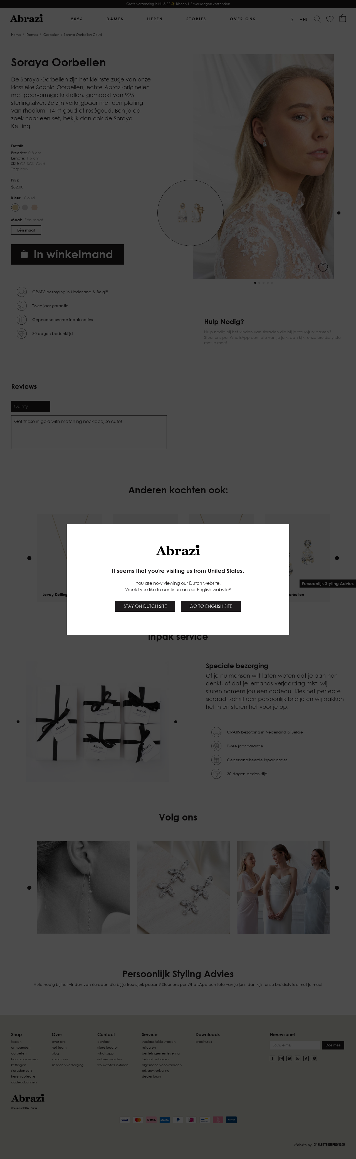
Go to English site (210, 606)
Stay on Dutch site (145, 606)
